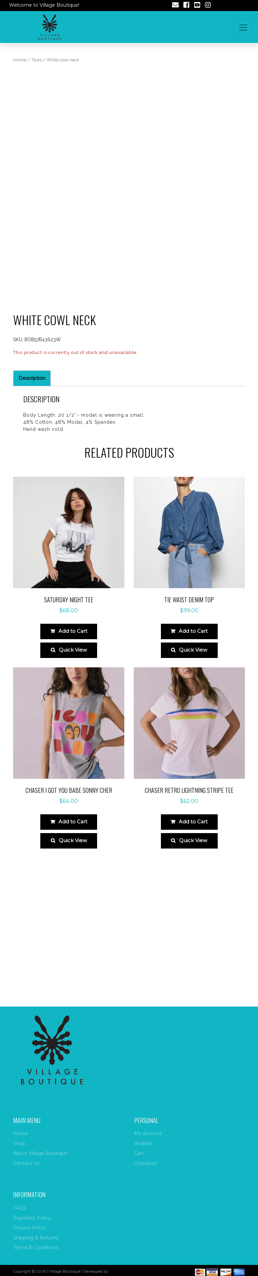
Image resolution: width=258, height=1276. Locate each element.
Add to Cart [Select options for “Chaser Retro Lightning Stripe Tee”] (193, 937)
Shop (19, 1143)
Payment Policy (32, 1218)
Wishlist (143, 1143)
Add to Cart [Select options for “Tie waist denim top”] (193, 744)
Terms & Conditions (35, 1247)
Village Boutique (64, 1271)
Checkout (145, 1163)
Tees (37, 59)
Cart (139, 1153)
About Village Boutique (40, 1153)
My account (148, 1133)
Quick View (73, 764)
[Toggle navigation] (243, 27)
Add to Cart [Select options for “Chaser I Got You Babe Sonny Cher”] (72, 937)
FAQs (19, 1208)
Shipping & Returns (35, 1238)
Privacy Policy (29, 1228)
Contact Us (26, 1163)
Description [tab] (31, 494)
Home (20, 59)
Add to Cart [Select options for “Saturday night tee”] (72, 744)
